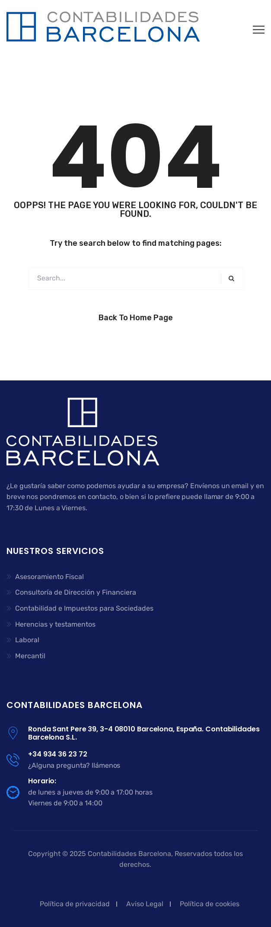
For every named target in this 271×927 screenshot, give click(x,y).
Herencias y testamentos (55, 624)
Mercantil (30, 656)
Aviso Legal (144, 904)
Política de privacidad (75, 904)
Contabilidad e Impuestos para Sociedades (84, 608)
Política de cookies (209, 904)
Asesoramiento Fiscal (49, 577)
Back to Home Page (136, 317)
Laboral (27, 640)
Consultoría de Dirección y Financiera (75, 592)
